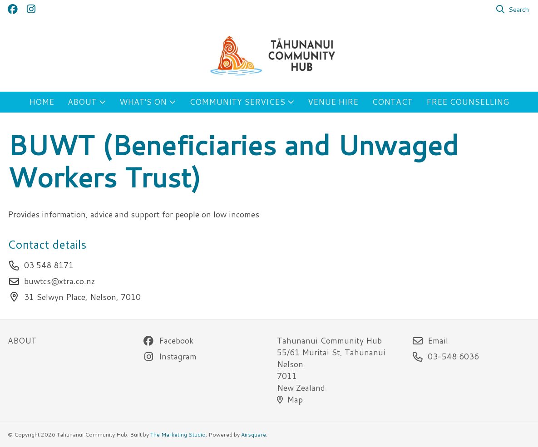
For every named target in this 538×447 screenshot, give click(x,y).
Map (290, 399)
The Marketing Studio (178, 434)
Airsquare (253, 434)
